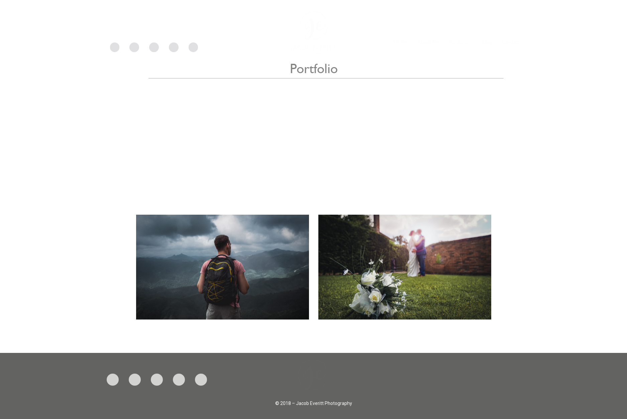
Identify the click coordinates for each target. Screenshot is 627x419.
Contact (510, 47)
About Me (428, 47)
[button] (222, 266)
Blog (487, 47)
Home (400, 47)
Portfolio (460, 47)
